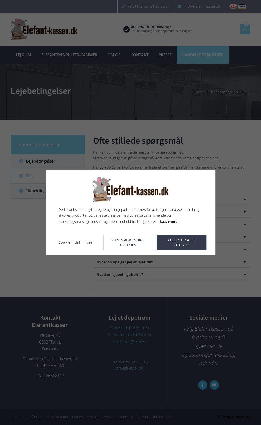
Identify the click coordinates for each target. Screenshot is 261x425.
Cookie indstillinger (75, 242)
